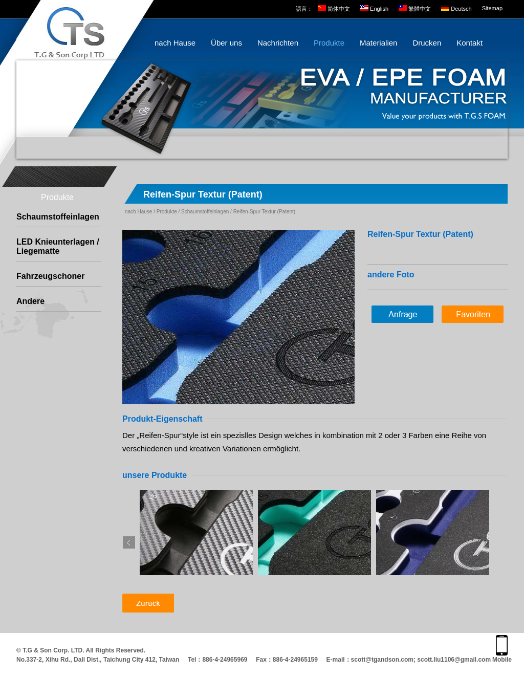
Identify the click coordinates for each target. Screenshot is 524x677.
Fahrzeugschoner (50, 276)
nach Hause (175, 42)
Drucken (426, 42)
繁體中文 (419, 9)
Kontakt (469, 42)
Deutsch (461, 9)
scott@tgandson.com (382, 659)
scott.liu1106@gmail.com (454, 659)
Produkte (329, 42)
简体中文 (339, 9)
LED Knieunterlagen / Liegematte (57, 246)
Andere (30, 301)
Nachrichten (277, 42)
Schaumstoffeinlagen (57, 216)
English (379, 9)
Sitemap (492, 8)
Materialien (378, 42)
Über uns (226, 42)
